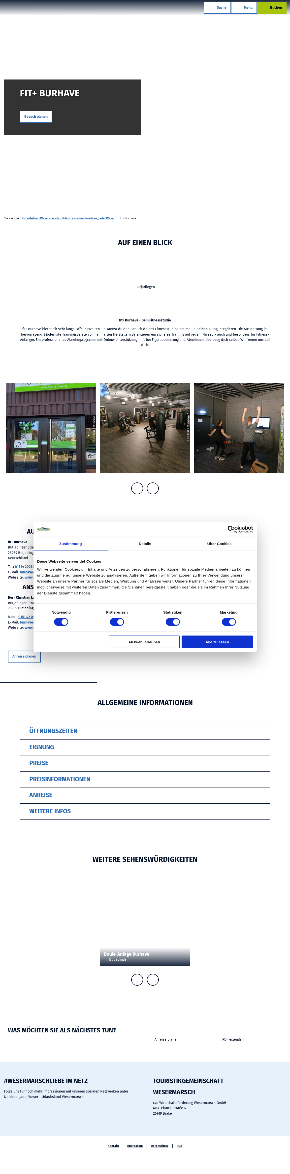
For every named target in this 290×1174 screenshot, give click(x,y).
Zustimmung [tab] (70, 544)
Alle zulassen (217, 642)
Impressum (135, 1146)
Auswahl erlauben (144, 642)
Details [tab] (145, 544)
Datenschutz (159, 1146)
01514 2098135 (26, 567)
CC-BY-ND (288, 112)
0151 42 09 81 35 (31, 617)
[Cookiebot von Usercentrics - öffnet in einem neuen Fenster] (231, 529)
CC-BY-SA (188, 935)
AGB (179, 1146)
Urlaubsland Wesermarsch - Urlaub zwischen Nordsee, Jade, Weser (68, 218)
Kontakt (113, 1146)
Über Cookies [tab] (219, 544)
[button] (36, 117)
